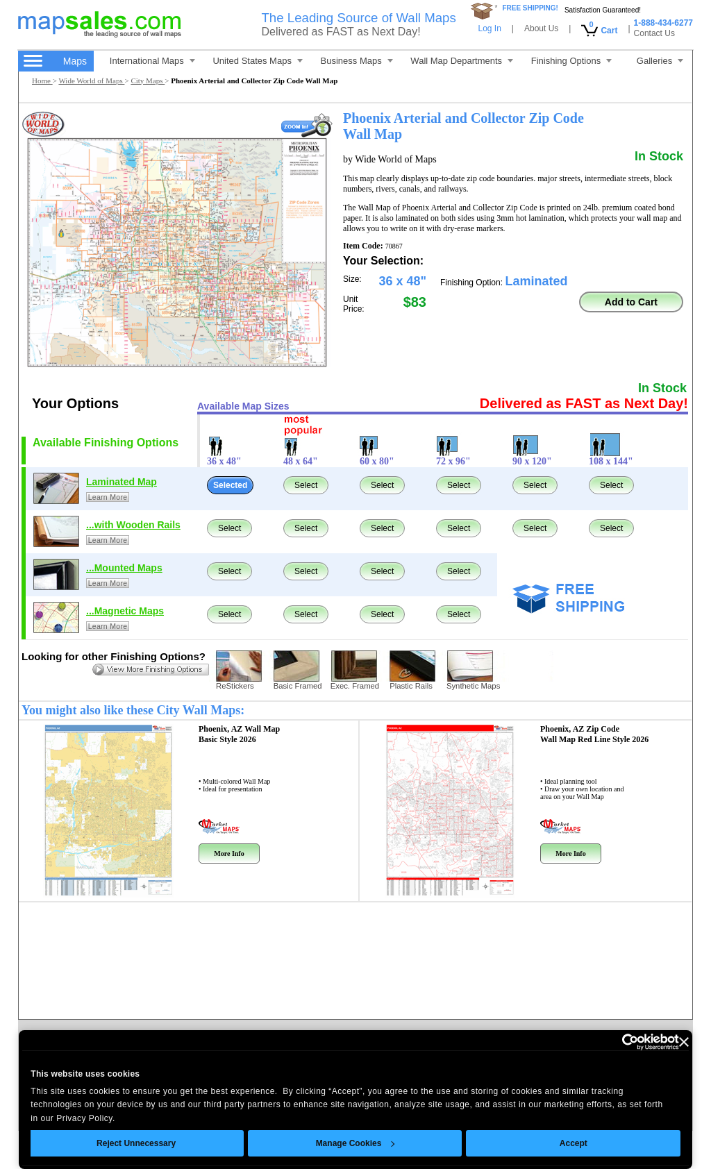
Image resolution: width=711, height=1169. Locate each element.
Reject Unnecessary (136, 1143)
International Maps (152, 61)
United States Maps (257, 61)
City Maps (148, 80)
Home (42, 80)
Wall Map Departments (461, 61)
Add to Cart (631, 302)
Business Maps (357, 61)
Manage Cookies (354, 1143)
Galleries (660, 61)
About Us (541, 28)
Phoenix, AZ (239, 734)
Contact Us (654, 33)
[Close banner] (684, 1042)
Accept (573, 1143)
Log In (489, 28)
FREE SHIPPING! (530, 8)
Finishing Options (571, 61)
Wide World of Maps (91, 80)
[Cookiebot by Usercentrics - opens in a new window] (618, 1042)
